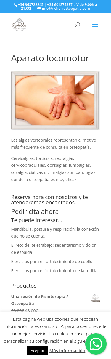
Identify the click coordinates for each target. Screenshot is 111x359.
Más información (67, 350)
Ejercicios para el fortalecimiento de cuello (52, 261)
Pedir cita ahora (35, 211)
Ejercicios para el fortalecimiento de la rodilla (54, 270)
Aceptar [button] (38, 350)
